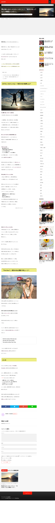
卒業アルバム (42, 135)
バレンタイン (42, 98)
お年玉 (41, 72)
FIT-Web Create (8, 498)
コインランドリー (43, 90)
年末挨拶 (41, 143)
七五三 (41, 109)
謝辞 (41, 183)
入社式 (41, 125)
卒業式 (41, 138)
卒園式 (41, 130)
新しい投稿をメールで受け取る (6, 460)
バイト (41, 96)
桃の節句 (41, 164)
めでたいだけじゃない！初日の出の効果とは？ (11, 75)
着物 (41, 172)
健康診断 (41, 114)
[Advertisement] (27, 27)
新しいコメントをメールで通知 (6, 458)
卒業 (41, 133)
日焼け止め (42, 162)
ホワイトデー (42, 104)
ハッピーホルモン (17, 14)
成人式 (41, 151)
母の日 (41, 167)
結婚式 (41, 178)
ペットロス (42, 101)
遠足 (41, 191)
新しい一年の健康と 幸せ (23, 14)
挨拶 (41, 154)
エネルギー (12, 14)
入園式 (41, 117)
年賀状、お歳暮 (42, 146)
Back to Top (27, 493)
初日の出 (8, 14)
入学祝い (41, 122)
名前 (2, 443)
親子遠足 (41, 180)
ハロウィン (42, 93)
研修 (41, 175)
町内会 (41, 170)
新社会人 (41, 159)
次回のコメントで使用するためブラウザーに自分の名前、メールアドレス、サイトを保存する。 (16, 456)
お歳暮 (41, 80)
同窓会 (41, 141)
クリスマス (42, 85)
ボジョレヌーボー (43, 106)
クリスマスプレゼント (43, 88)
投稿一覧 (14, 413)
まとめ (4, 78)
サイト (2, 451)
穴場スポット (29, 14)
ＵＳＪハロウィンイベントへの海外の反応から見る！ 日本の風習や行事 (48, 64)
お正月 (41, 77)
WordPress (17, 498)
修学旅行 (41, 248)
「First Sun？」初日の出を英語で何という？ (11, 77)
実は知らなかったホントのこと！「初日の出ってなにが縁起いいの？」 (9, 486)
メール (2, 447)
